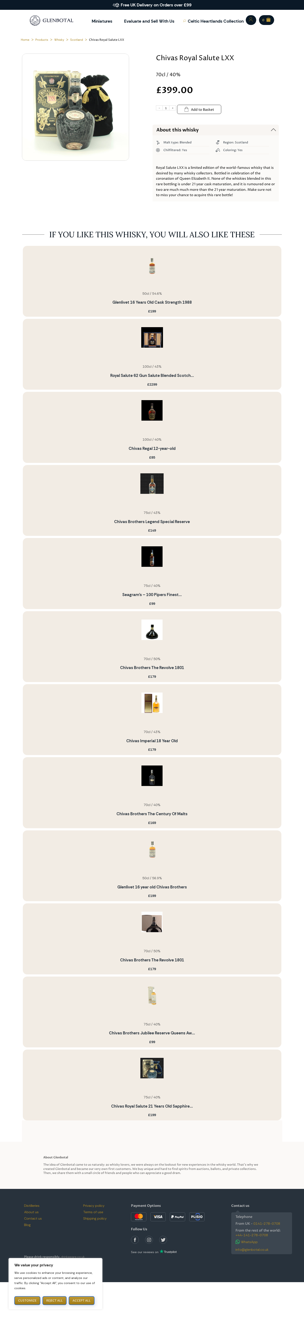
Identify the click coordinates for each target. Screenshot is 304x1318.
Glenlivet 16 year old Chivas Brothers (152, 887)
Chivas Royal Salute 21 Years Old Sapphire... (152, 1106)
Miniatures (102, 21)
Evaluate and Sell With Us (149, 21)
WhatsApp (247, 1242)
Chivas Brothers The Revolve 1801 (152, 667)
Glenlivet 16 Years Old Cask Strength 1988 (152, 302)
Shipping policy (95, 1218)
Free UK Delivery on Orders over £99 (156, 5)
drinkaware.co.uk (73, 1257)
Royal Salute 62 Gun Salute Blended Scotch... (152, 375)
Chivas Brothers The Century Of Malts (152, 813)
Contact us (33, 1218)
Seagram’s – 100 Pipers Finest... (152, 594)
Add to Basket (199, 109)
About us (31, 1212)
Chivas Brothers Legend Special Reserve (152, 521)
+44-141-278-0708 (252, 1235)
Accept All (82, 1301)
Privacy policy (94, 1205)
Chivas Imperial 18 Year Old (152, 741)
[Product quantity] (166, 108)
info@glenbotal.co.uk (252, 1249)
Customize (27, 1301)
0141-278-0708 (266, 1223)
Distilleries (31, 1205)
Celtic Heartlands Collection (216, 21)
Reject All (54, 1301)
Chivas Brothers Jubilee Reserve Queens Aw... (152, 1033)
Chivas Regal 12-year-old (152, 448)
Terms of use (93, 1212)
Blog (27, 1225)
